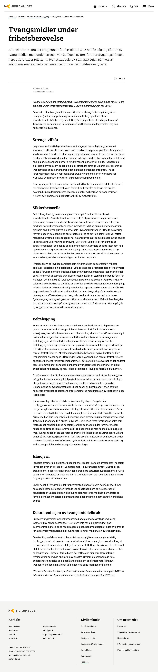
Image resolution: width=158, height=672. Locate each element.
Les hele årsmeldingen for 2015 (92, 105)
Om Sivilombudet (88, 626)
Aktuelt (21, 16)
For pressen (86, 656)
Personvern (122, 626)
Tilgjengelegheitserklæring (128, 632)
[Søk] (134, 6)
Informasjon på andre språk (129, 644)
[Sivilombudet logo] (18, 6)
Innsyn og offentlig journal (92, 644)
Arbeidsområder (88, 632)
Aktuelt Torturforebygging (38, 16)
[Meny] (148, 6)
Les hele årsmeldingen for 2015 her (94, 575)
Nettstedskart (123, 638)
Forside (12, 16)
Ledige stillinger (88, 638)
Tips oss (85, 662)
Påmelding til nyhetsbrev (128, 650)
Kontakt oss (86, 650)
